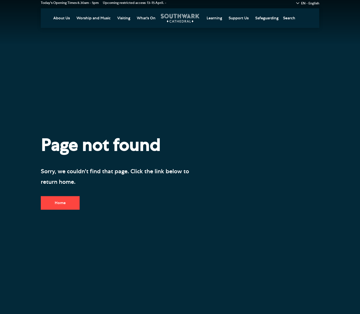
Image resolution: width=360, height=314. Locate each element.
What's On (146, 18)
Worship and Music (93, 18)
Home (60, 203)
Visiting (123, 18)
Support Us (239, 18)
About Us (61, 18)
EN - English (310, 3)
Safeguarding (266, 18)
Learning (214, 18)
